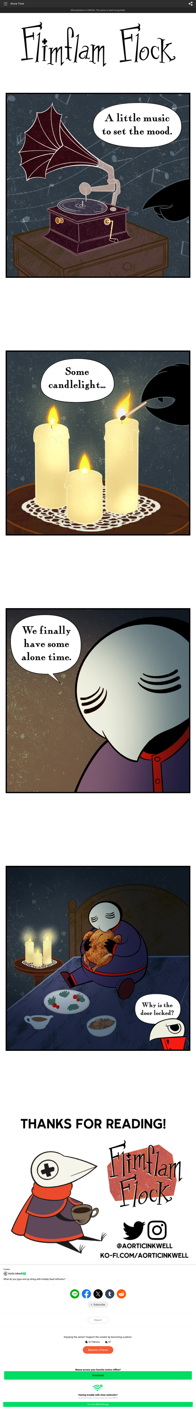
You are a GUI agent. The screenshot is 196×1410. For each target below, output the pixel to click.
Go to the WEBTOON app (98, 1404)
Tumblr (109, 1294)
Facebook (86, 1294)
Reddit (121, 1294)
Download (98, 1375)
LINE (74, 1294)
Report (98, 1320)
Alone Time (17, 3)
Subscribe (99, 1304)
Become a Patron (98, 1349)
